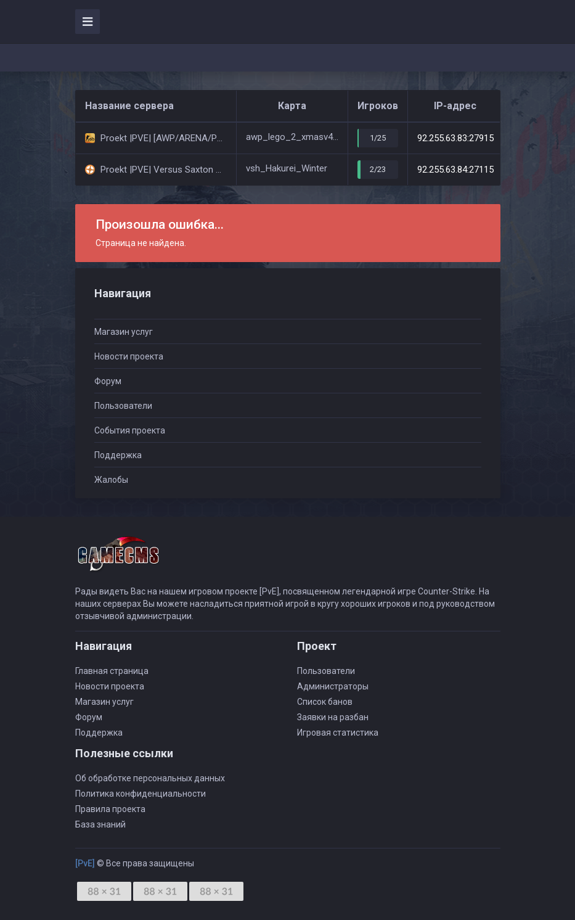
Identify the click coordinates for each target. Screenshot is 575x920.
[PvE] (85, 863)
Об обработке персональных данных (150, 778)
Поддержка (118, 455)
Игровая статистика (337, 732)
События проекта (129, 430)
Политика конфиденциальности (140, 794)
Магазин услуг (123, 332)
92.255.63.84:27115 (455, 169)
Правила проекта (110, 809)
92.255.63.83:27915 (455, 138)
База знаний (100, 824)
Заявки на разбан (333, 717)
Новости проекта (128, 356)
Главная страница (112, 671)
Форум (107, 381)
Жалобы (111, 480)
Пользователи (123, 406)
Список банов (325, 702)
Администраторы (333, 686)
